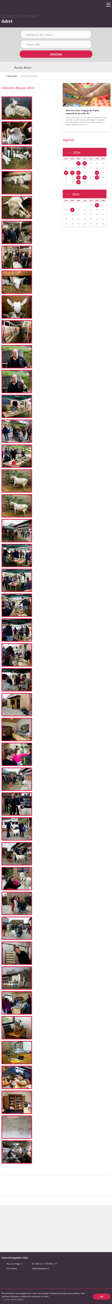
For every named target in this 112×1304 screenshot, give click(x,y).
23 (84, 177)
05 (72, 210)
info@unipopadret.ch (40, 1268)
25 (97, 177)
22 (78, 177)
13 (66, 173)
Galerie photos (12, 76)
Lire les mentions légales (13, 1299)
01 (78, 163)
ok (101, 1296)
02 (84, 163)
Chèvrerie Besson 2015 (29, 76)
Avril (72, 152)
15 (78, 173)
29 (78, 182)
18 (97, 173)
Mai (72, 194)
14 (72, 173)
